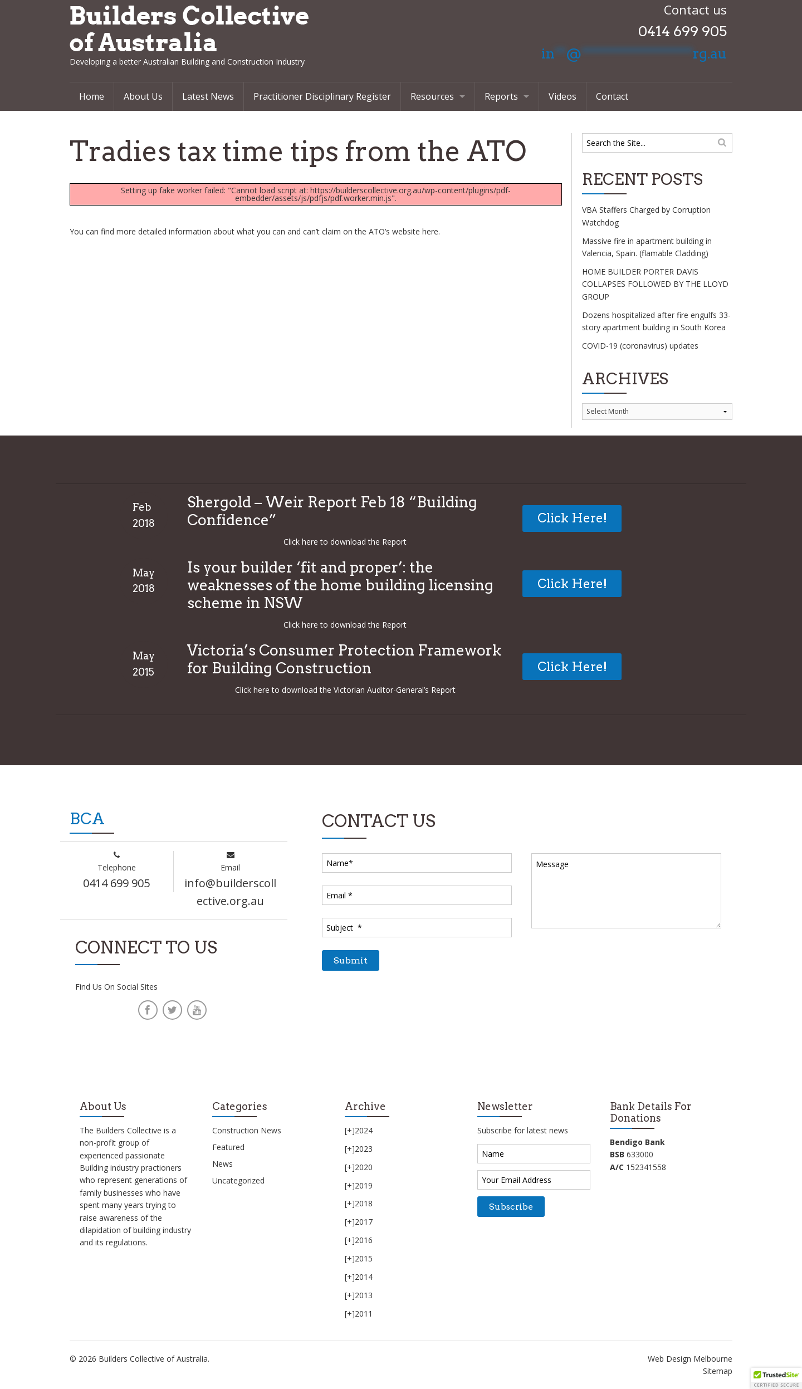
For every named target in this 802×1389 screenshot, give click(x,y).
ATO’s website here (403, 231)
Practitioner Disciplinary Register (322, 96)
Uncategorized (238, 1180)
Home (91, 96)
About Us (143, 96)
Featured (228, 1147)
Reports (501, 96)
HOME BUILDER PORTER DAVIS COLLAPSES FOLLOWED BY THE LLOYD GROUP (655, 284)
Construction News (246, 1130)
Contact (612, 96)
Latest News (208, 96)
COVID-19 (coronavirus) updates (640, 345)
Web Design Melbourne (690, 1358)
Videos (562, 96)
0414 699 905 (682, 31)
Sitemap (717, 1371)
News (222, 1163)
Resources (432, 96)
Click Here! (572, 518)
